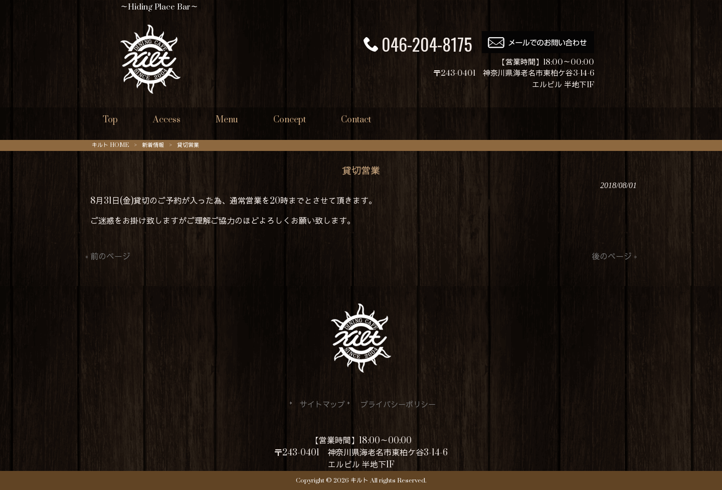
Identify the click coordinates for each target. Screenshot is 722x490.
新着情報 (153, 145)
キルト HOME (110, 145)
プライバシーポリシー (398, 405)
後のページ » (614, 256)
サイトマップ (322, 405)
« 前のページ (107, 256)
